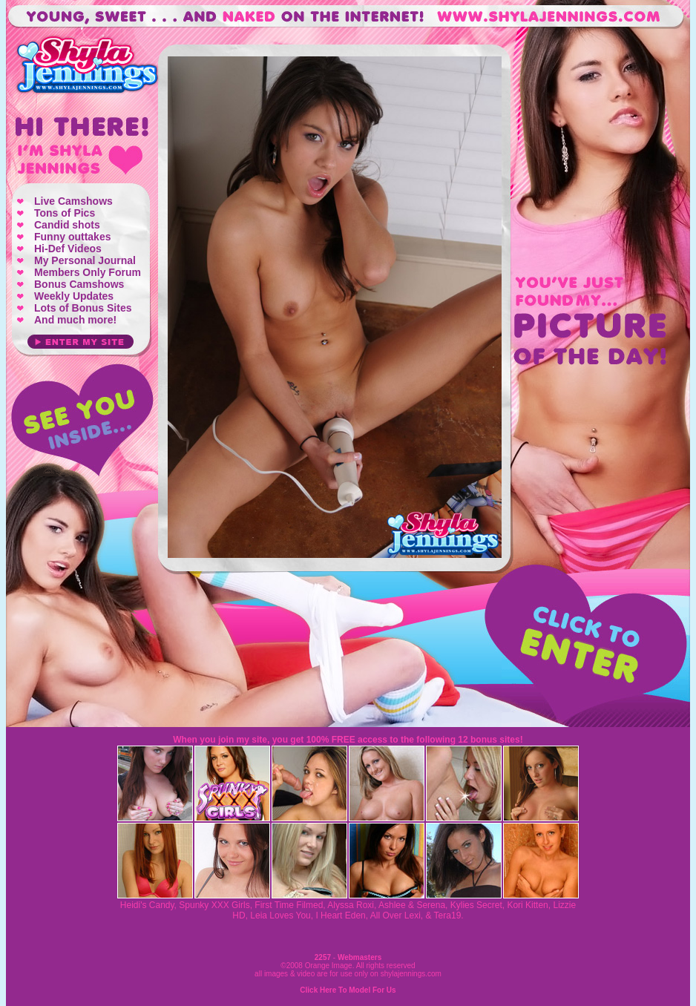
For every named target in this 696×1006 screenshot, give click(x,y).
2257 (323, 957)
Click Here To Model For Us (347, 990)
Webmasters (359, 957)
